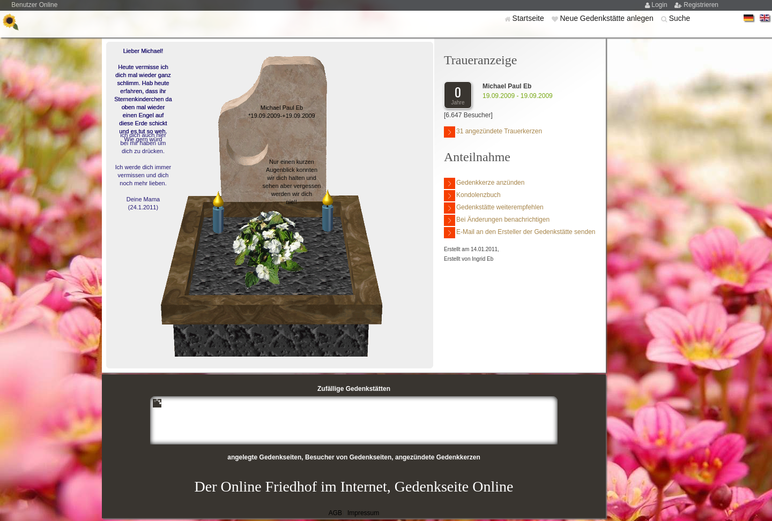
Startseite (529, 18)
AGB (335, 513)
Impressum (363, 513)
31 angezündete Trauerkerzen (493, 132)
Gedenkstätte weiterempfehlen (494, 208)
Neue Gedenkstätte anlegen (607, 18)
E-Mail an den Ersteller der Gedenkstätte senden (519, 232)
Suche (680, 18)
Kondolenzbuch (472, 195)
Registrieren (701, 5)
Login (660, 5)
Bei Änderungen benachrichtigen (497, 220)
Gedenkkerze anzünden (484, 183)
